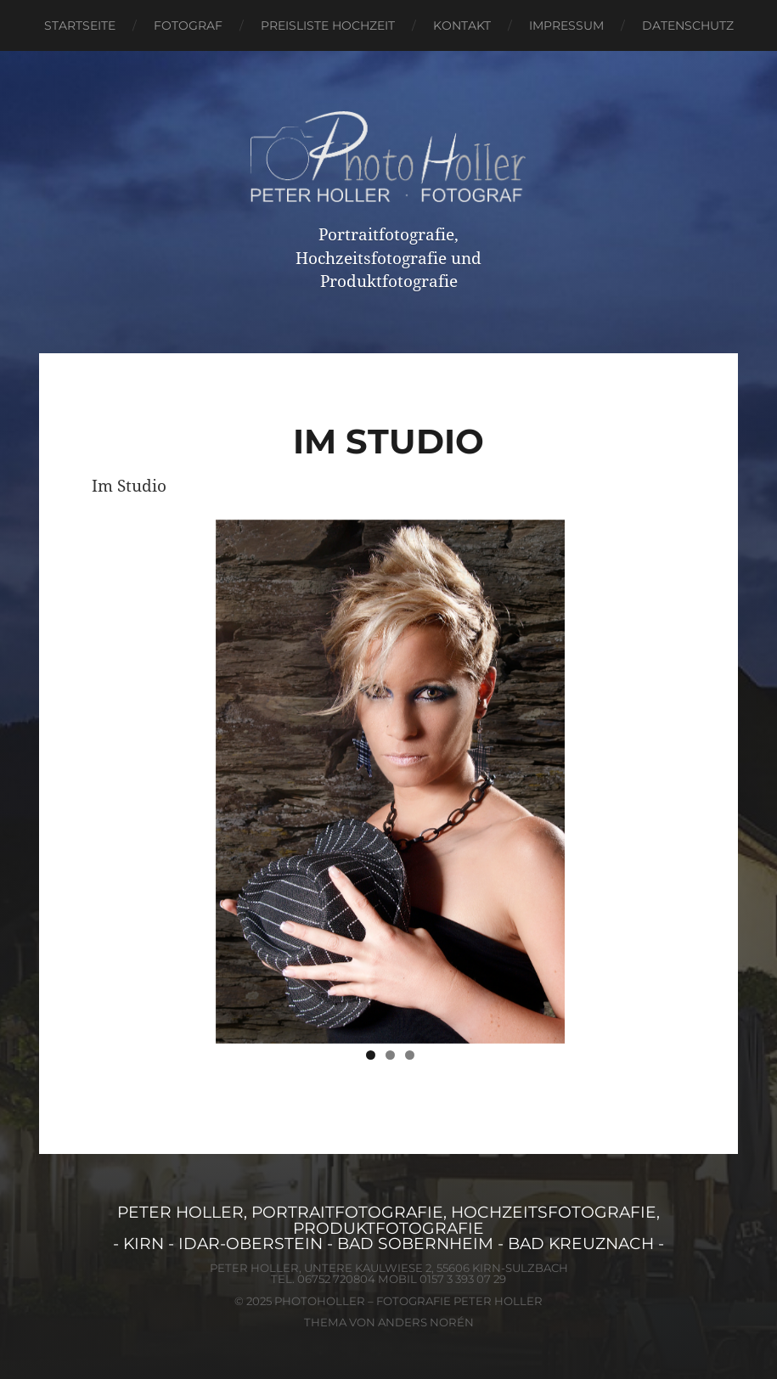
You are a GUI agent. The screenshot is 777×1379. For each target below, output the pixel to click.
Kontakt (462, 25)
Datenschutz (688, 25)
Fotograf (188, 25)
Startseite (79, 25)
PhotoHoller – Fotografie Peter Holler (408, 1301)
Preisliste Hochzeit (328, 25)
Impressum (566, 25)
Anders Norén (426, 1322)
